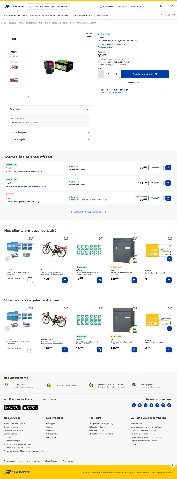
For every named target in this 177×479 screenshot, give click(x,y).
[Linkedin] (134, 405)
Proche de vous (19, 384)
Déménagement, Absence (13, 430)
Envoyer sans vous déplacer (14, 423)
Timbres (49, 427)
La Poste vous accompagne (148, 418)
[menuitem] (168, 15)
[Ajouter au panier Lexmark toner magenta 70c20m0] (145, 74)
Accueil (4, 23)
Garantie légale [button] (133, 82)
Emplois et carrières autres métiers (144, 441)
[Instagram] (140, 405)
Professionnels (9, 461)
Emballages (50, 430)
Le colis (21, 15)
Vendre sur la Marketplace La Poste (17, 444)
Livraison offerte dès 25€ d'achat (110, 384)
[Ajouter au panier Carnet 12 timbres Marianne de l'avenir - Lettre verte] (100, 280)
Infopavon (26, 201)
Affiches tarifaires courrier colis (100, 434)
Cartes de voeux (52, 437)
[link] (17, 472)
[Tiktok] (151, 405)
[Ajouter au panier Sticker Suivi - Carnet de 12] (169, 280)
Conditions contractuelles (126, 472)
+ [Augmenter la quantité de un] (116, 74)
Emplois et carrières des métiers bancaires (147, 437)
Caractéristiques (50, 132)
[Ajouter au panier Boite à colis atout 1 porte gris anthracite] (134, 280)
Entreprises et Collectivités (29, 461)
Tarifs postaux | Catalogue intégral (101, 423)
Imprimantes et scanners (27, 23)
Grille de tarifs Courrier (97, 427)
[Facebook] (157, 405)
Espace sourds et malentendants (143, 430)
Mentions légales (143, 472)
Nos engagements (148, 384)
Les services (62, 15)
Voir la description (105, 47)
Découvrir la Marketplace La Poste (17, 447)
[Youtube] (163, 405)
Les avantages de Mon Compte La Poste (146, 427)
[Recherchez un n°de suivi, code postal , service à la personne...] (49, 6)
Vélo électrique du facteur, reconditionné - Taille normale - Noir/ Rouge (52, 274)
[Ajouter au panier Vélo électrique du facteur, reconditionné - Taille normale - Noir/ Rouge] (65, 280)
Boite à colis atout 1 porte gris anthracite (121, 273)
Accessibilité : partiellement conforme (104, 472)
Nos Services (12, 418)
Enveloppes (50, 423)
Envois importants (11, 427)
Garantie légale (50, 139)
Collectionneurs (52, 434)
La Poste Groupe (50, 461)
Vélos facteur (103, 15)
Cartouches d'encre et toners (50, 23)
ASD (115, 62)
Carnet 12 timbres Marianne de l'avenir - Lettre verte (87, 273)
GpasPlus (26, 171)
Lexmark (101, 37)
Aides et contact (137, 423)
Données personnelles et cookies (161, 472)
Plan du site (86, 472)
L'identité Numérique (12, 441)
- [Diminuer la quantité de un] (100, 74)
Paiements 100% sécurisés (66, 385)
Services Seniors (10, 434)
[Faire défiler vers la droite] (169, 259)
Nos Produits (54, 418)
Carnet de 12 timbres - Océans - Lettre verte (18, 273)
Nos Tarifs (94, 418)
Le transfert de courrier (41, 15)
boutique (12, 23)
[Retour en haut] (172, 465)
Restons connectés (158, 399)
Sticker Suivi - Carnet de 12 (155, 273)
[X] (146, 405)
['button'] (14, 6)
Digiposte (7, 437)
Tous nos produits (82, 15)
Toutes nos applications (46, 399)
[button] (160, 6)
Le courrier (8, 15)
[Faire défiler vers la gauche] (7, 259)
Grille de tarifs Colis (96, 430)
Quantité (100, 68)
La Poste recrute (67, 461)
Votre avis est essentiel (139, 434)
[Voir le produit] (30, 280)
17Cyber (134, 444)
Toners (65, 23)
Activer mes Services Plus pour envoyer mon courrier (24, 451)
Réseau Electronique (30, 186)
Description (50, 109)
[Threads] (169, 405)
